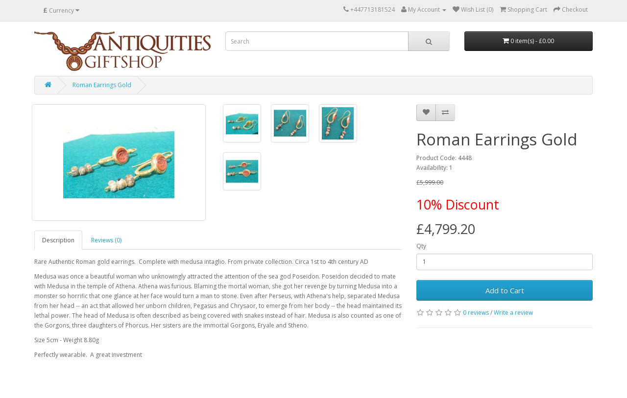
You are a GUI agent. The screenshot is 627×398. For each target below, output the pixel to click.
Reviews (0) (106, 240)
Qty (421, 246)
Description (58, 240)
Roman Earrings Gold (101, 85)
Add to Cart (504, 290)
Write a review (513, 312)
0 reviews (476, 312)
